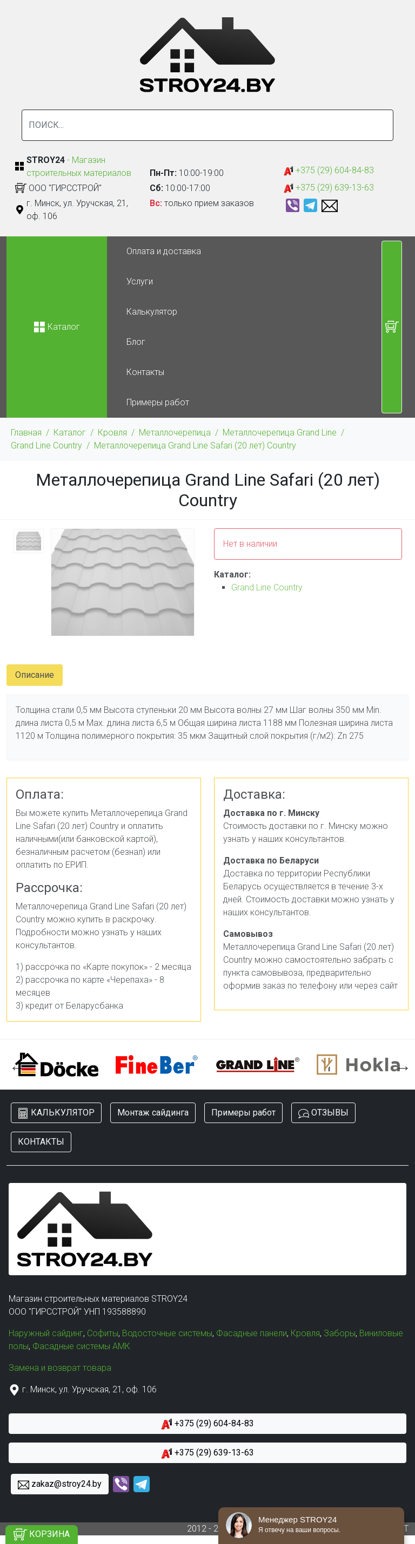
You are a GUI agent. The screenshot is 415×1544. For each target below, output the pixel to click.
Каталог (69, 432)
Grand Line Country (46, 445)
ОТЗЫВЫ (323, 1113)
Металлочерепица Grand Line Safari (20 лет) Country (195, 445)
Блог (135, 342)
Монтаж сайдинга (153, 1112)
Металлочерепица (175, 432)
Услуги (139, 281)
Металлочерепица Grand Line (280, 432)
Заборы (340, 1333)
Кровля (112, 432)
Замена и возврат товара (60, 1368)
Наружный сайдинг (46, 1333)
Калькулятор (151, 312)
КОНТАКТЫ (41, 1142)
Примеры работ (157, 402)
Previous (14, 1064)
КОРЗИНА (42, 1534)
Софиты (102, 1333)
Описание (34, 675)
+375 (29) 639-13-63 (329, 188)
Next (400, 1064)
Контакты (145, 372)
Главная (26, 432)
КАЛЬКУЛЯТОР (56, 1113)
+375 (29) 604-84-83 (329, 170)
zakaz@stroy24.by (60, 1484)
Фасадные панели (251, 1333)
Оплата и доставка (163, 251)
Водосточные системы (167, 1333)
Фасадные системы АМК (81, 1346)
